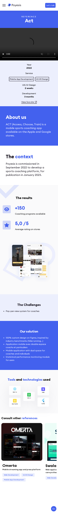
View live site (29, 102)
